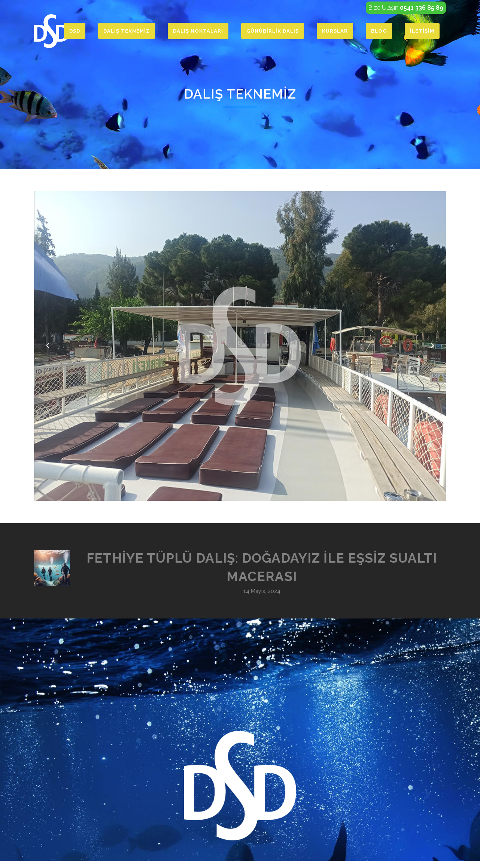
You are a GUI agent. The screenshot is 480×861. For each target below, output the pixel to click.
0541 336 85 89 (421, 7)
